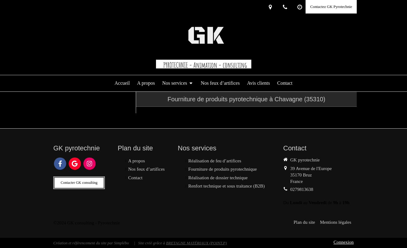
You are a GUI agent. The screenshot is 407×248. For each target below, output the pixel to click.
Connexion (343, 242)
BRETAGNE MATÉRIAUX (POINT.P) (196, 243)
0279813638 (301, 189)
